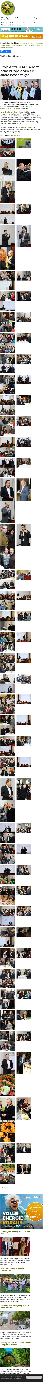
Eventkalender (11, 23)
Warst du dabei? (6, 45)
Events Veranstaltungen (36, 43)
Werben (3, 25)
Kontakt (10, 25)
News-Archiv (5, 20)
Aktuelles (16, 18)
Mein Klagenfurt (6, 18)
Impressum (17, 25)
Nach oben (3, 1187)
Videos (3, 23)
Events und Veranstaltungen (30, 18)
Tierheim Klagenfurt (30, 23)
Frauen (20, 23)
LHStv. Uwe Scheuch (25, 128)
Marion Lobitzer (14, 135)
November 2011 (17, 45)
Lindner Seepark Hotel (10, 112)
